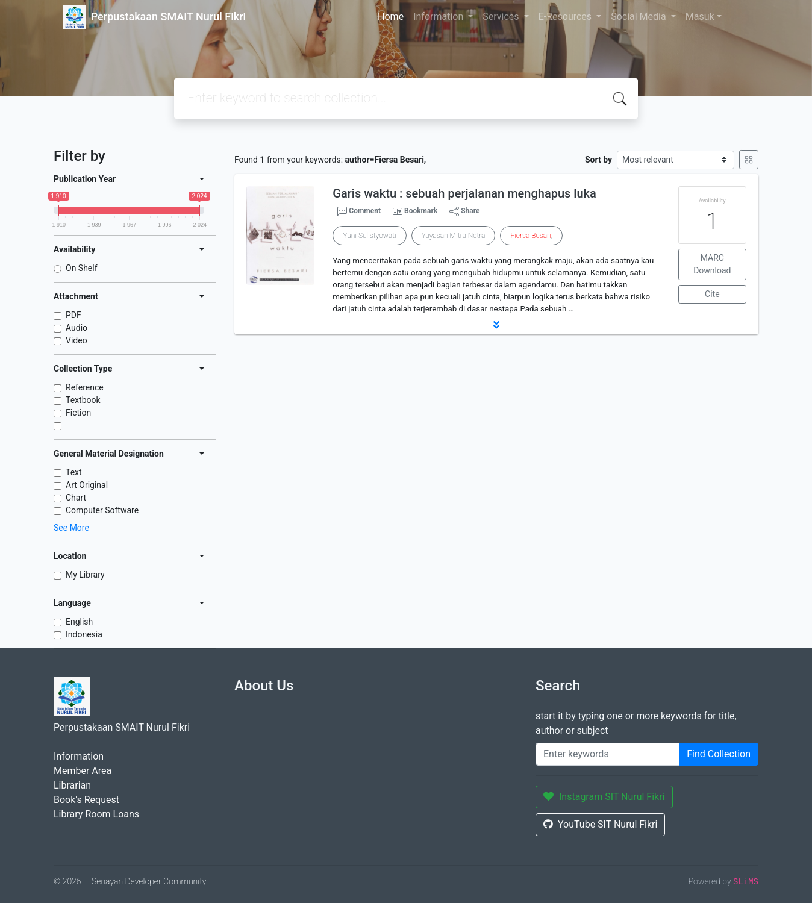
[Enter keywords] (607, 754)
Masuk (700, 16)
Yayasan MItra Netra (454, 235)
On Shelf (82, 268)
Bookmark (420, 211)
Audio (76, 328)
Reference (85, 387)
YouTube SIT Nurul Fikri (600, 824)
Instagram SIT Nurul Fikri (604, 796)
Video (76, 340)
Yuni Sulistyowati (369, 235)
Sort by (598, 159)
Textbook (83, 400)
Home (391, 16)
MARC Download (712, 264)
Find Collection (719, 754)
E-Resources (566, 16)
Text (74, 472)
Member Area (82, 770)
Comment (359, 211)
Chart (76, 497)
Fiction (78, 412)
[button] (496, 324)
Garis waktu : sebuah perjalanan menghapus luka (464, 193)
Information (439, 16)
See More (71, 528)
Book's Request (86, 799)
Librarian (72, 785)
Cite (712, 294)
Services (502, 16)
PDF (73, 315)
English (79, 621)
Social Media (640, 16)
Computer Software (102, 510)
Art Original (87, 485)
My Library (85, 575)
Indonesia (84, 634)
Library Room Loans (96, 814)
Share (464, 211)
